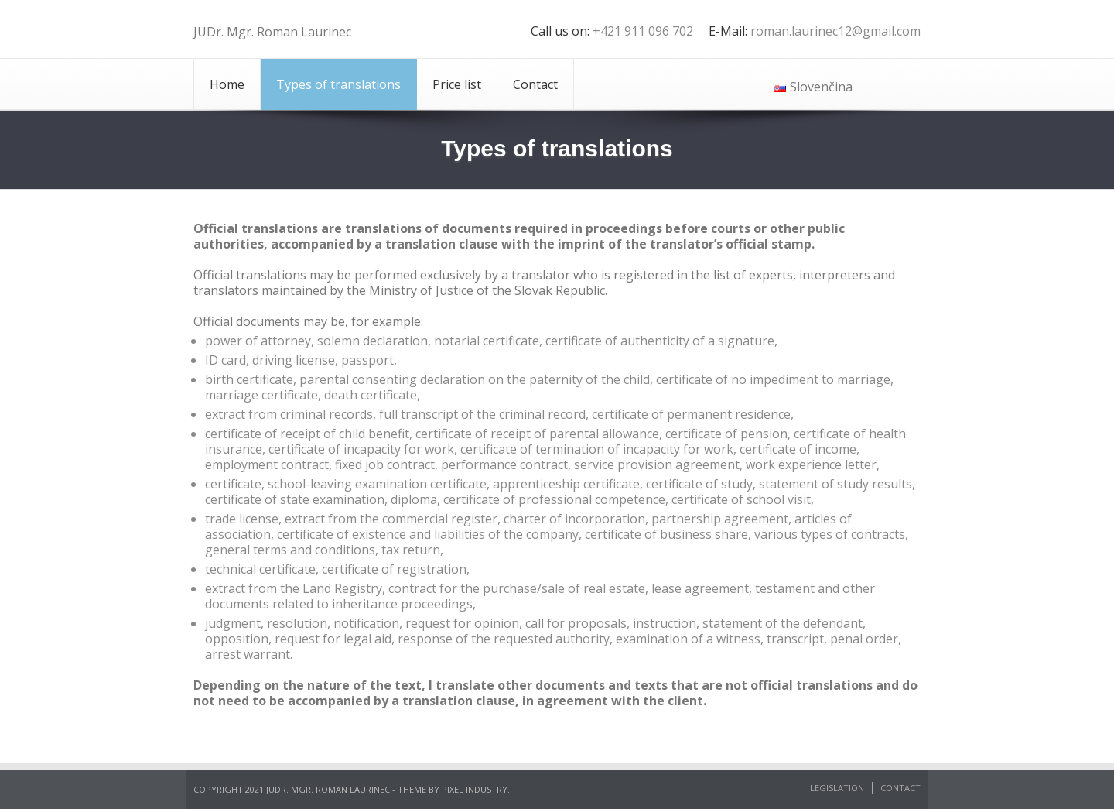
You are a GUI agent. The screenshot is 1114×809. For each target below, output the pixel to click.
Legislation (837, 788)
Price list (456, 84)
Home (227, 84)
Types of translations (338, 84)
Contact (535, 84)
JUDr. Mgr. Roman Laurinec (272, 31)
